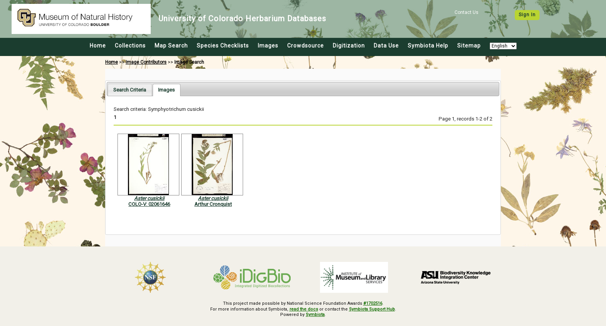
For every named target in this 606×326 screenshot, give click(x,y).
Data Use (386, 45)
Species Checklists (223, 45)
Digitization (349, 45)
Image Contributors (146, 62)
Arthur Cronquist (213, 204)
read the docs (303, 309)
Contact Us (466, 12)
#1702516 (372, 303)
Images (268, 45)
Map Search (171, 45)
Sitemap (469, 45)
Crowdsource (305, 45)
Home (98, 45)
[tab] (130, 90)
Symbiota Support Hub (372, 309)
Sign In (527, 14)
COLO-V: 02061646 (149, 204)
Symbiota (315, 314)
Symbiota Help (428, 45)
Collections (130, 45)
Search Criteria (129, 90)
